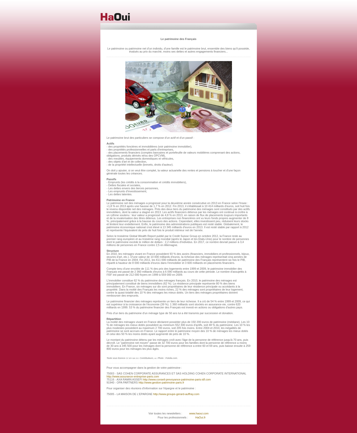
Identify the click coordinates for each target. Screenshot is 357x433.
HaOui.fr (200, 417)
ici (155, 358)
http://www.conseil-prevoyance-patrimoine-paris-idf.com (176, 379)
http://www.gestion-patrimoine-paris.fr (161, 382)
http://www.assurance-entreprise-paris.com (133, 376)
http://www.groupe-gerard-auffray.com (176, 394)
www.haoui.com (198, 413)
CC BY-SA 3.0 (132, 358)
